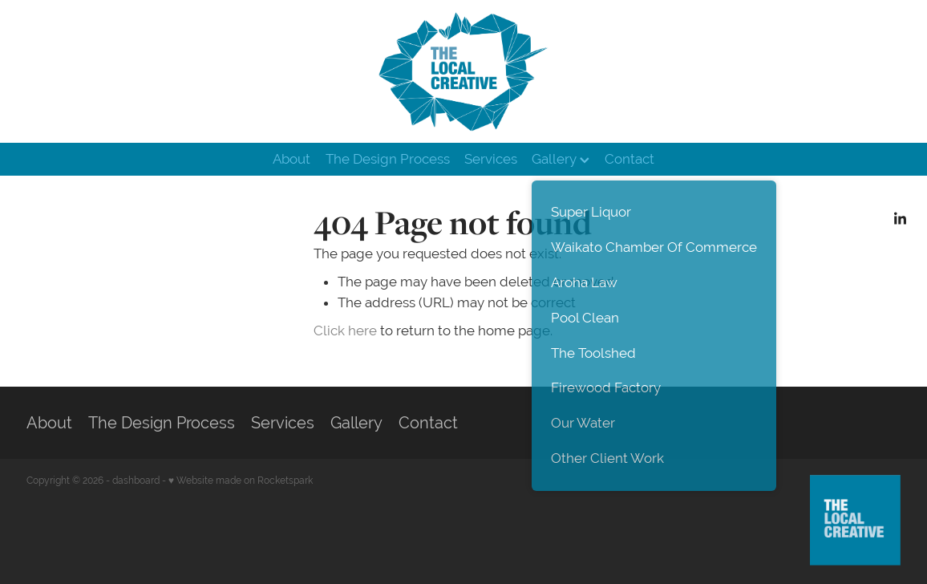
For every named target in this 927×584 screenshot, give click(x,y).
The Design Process (388, 159)
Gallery (560, 159)
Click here (345, 330)
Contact (629, 159)
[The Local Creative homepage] (463, 71)
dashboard (136, 480)
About (291, 159)
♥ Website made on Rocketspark (240, 480)
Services (490, 159)
